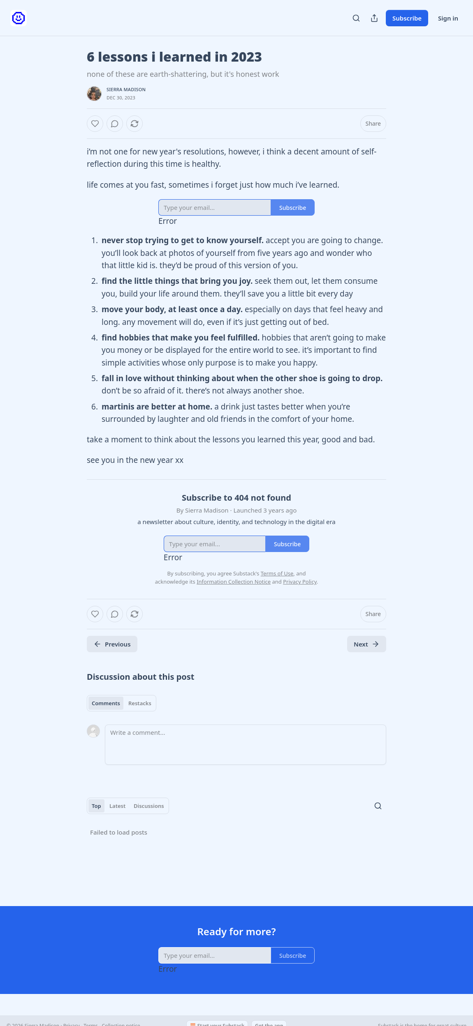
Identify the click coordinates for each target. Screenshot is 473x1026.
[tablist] (121, 703)
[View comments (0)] (115, 123)
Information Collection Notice (234, 581)
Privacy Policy (300, 581)
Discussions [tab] (149, 806)
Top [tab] (96, 806)
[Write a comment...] (245, 745)
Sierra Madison (126, 89)
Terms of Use (277, 573)
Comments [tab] (106, 703)
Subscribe (407, 18)
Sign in (448, 18)
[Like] (95, 123)
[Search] (356, 18)
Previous (112, 644)
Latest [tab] (117, 806)
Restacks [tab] (139, 703)
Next (367, 644)
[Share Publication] (374, 18)
